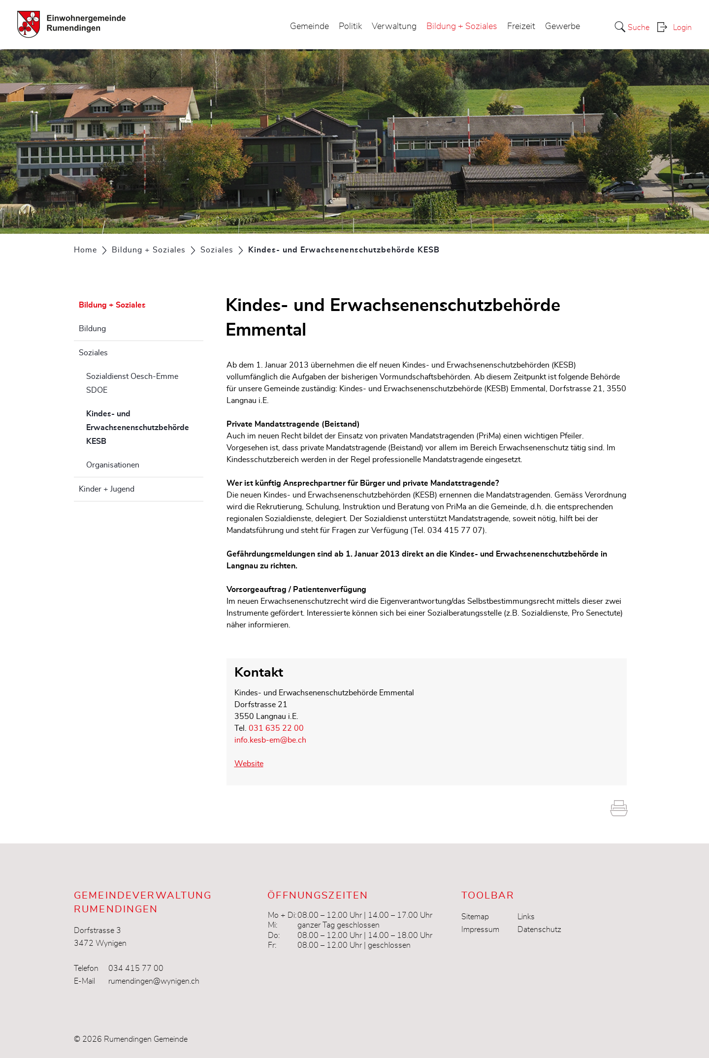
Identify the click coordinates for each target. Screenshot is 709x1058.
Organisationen (112, 465)
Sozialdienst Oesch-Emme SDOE (132, 383)
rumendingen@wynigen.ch (153, 981)
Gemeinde (309, 26)
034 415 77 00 (135, 968)
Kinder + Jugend (106, 489)
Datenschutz (539, 930)
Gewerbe (562, 26)
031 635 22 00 (276, 728)
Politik (350, 26)
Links (526, 917)
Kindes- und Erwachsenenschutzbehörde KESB (137, 427)
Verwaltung (394, 26)
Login (682, 27)
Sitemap (475, 917)
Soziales (93, 353)
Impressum (480, 930)
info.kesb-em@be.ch (270, 740)
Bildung (92, 329)
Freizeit (521, 26)
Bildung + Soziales (461, 26)
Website (253, 764)
